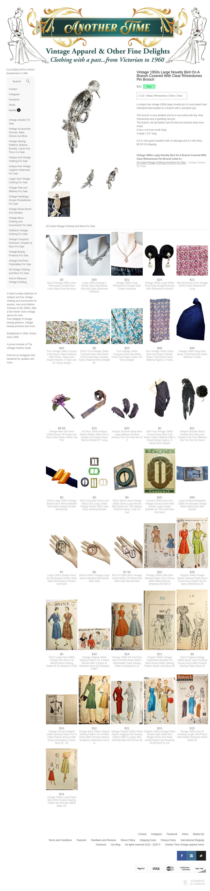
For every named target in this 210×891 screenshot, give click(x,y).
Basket (13, 110)
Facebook (14, 99)
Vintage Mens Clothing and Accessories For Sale (20, 222)
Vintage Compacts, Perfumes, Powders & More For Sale (20, 243)
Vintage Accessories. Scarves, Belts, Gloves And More (20, 132)
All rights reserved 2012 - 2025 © (142, 843)
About (12, 104)
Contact (13, 89)
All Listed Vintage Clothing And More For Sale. (161, 162)
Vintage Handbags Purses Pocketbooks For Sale (20, 200)
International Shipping (192, 839)
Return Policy (128, 839)
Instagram (14, 94)
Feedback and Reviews (103, 839)
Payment (81, 839)
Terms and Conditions (60, 839)
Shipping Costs (148, 839)
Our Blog (115, 843)
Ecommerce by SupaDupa (197, 881)
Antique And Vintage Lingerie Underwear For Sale (20, 170)
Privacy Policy (168, 839)
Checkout (101, 843)
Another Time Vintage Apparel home (184, 843)
